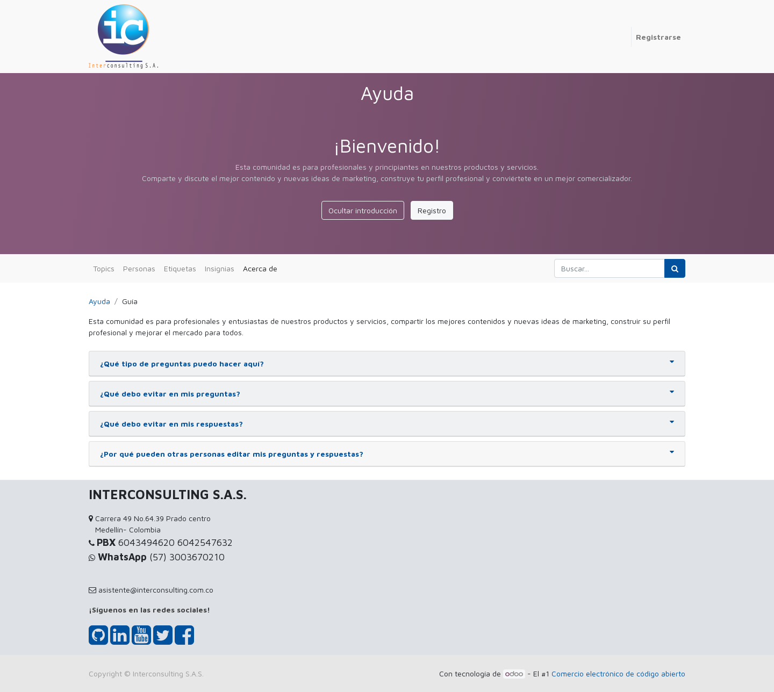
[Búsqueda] (674, 268)
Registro (432, 210)
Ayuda (99, 301)
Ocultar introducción (362, 210)
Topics (103, 268)
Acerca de (260, 268)
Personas (139, 268)
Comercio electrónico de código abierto (618, 673)
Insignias (219, 268)
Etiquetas (180, 268)
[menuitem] (626, 31)
